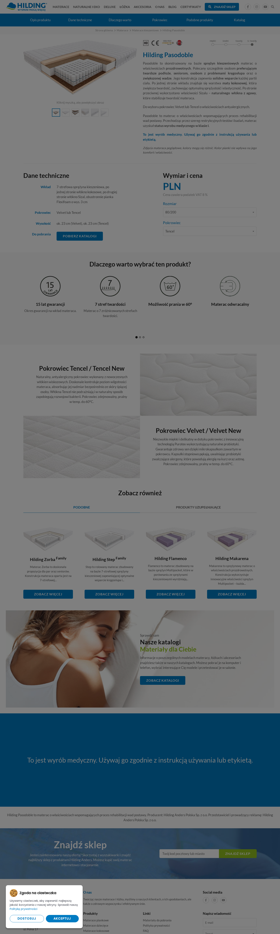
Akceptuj (62, 918)
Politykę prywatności (23, 909)
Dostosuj (27, 918)
